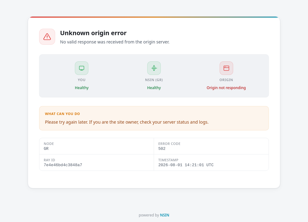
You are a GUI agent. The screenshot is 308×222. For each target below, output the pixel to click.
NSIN (164, 215)
